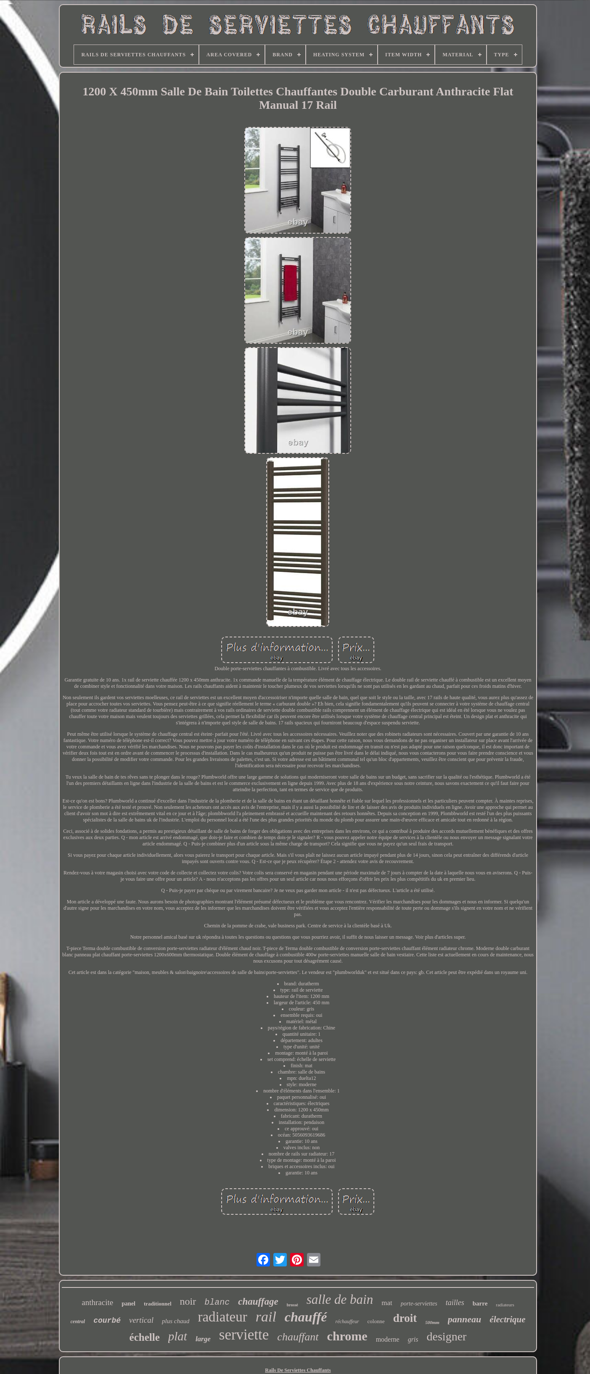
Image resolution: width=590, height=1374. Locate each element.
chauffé (306, 1316)
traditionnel (158, 1303)
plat (177, 1336)
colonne (376, 1321)
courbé (107, 1320)
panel (128, 1303)
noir (188, 1301)
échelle (145, 1337)
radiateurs (505, 1304)
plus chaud (175, 1321)
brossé (292, 1305)
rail (266, 1316)
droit (405, 1318)
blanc (217, 1302)
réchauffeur (347, 1321)
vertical (141, 1320)
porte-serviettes (419, 1303)
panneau (464, 1319)
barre (480, 1303)
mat (386, 1303)
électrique (507, 1319)
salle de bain (340, 1299)
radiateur (222, 1316)
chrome (347, 1336)
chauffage (258, 1301)
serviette (244, 1335)
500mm (432, 1322)
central (78, 1321)
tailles (455, 1302)
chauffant (297, 1337)
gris (413, 1339)
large (203, 1339)
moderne (388, 1339)
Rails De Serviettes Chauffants (298, 1370)
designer (447, 1336)
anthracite (97, 1302)
